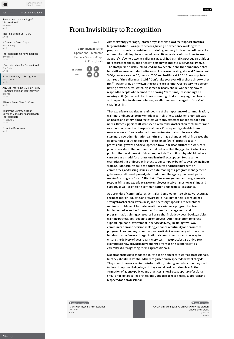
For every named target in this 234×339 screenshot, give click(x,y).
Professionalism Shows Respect (22, 56)
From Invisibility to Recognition (22, 79)
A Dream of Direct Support (22, 45)
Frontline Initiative (31, 12)
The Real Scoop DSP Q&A (22, 35)
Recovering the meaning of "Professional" (22, 23)
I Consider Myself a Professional (22, 67)
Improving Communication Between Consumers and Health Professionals (22, 116)
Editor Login (8, 336)
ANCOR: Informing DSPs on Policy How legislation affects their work (22, 92)
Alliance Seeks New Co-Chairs (22, 103)
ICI (4, 12)
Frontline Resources (22, 129)
